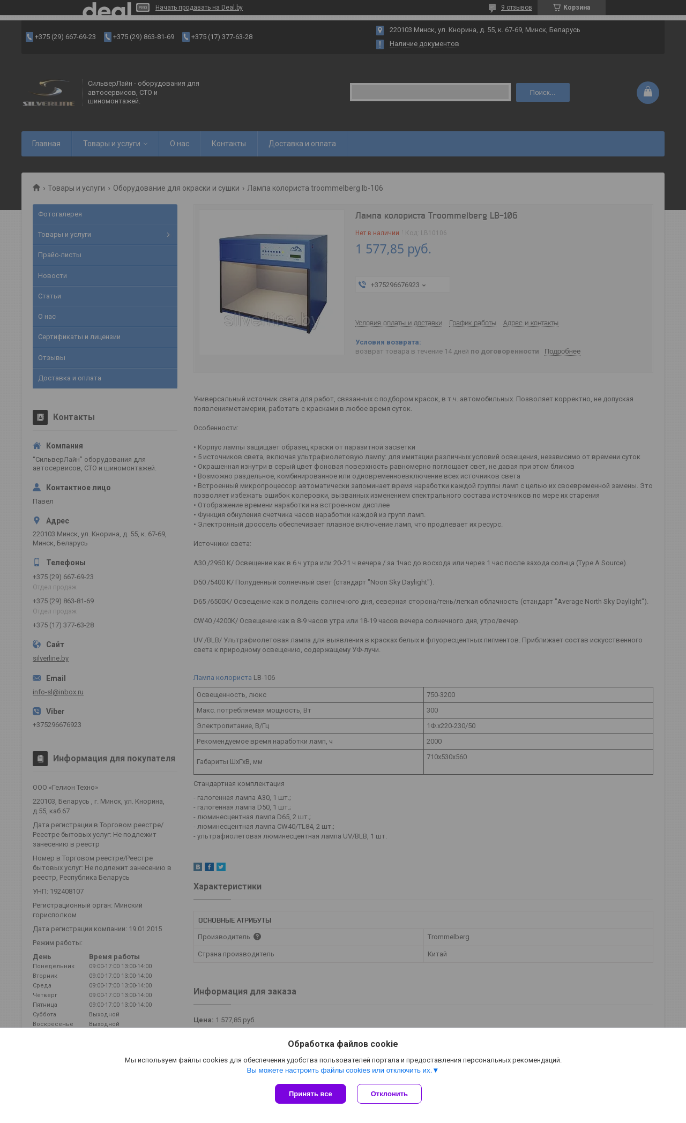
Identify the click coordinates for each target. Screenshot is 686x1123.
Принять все (310, 1094)
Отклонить (389, 1094)
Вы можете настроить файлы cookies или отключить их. (339, 1070)
